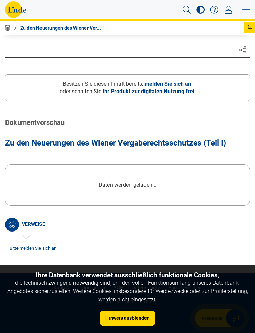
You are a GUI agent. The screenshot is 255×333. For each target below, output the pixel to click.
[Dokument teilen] (242, 49)
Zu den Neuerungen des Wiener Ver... (60, 28)
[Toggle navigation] (228, 9)
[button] (187, 10)
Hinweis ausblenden (127, 318)
